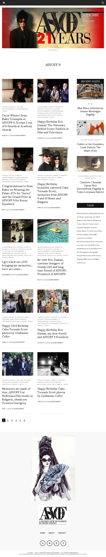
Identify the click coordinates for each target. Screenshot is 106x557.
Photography (43, 117)
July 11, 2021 (42, 279)
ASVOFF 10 (58, 107)
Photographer (84, 252)
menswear (80, 238)
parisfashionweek (83, 248)
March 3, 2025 (7, 135)
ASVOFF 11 (5, 249)
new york (88, 245)
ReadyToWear (82, 255)
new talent (80, 245)
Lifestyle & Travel (54, 115)
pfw (78, 252)
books (85, 220)
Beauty (56, 175)
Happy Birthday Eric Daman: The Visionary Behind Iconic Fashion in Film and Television (53, 126)
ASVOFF (5, 107)
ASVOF (98, 217)
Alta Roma (80, 217)
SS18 (85, 259)
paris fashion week (95, 248)
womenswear (81, 262)
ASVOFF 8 (40, 109)
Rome (89, 255)
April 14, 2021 (7, 342)
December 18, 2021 (9, 274)
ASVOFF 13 (13, 249)
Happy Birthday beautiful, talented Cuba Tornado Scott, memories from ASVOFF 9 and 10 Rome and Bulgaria (52, 193)
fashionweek (96, 220)
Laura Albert (98, 231)
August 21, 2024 (43, 138)
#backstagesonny (83, 213)
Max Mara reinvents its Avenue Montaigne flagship (90, 111)
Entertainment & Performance (15, 109)
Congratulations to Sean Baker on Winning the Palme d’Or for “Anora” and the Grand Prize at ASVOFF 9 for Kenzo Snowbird (17, 195)
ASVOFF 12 (41, 249)
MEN (95, 234)
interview (94, 227)
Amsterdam (88, 217)
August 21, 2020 (43, 342)
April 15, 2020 (42, 401)
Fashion (40, 113)
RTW (93, 255)
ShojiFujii (80, 259)
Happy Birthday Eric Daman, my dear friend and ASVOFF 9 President (52, 333)
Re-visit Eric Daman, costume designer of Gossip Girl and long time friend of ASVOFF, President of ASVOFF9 (52, 267)
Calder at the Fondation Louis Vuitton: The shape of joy (90, 147)
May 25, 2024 (7, 209)
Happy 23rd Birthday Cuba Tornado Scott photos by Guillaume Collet (15, 331)
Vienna (89, 259)
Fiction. (79, 224)
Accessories (42, 107)
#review (101, 213)
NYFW (93, 245)
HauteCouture (94, 224)
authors (79, 220)
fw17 (87, 224)
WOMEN (95, 259)
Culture (19, 107)
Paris (98, 245)
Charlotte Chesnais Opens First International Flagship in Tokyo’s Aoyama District (90, 186)
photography (93, 252)
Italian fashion (81, 231)
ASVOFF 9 (11, 107)
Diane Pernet (20, 135)
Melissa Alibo (88, 234)
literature (80, 234)
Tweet (5, 111)
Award (18, 175)
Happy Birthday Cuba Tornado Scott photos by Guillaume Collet (51, 392)
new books (98, 241)
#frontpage (93, 213)
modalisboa (88, 238)
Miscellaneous (94, 140)
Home (42, 533)
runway (98, 255)
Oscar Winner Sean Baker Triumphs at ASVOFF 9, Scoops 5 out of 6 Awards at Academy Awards (17, 122)
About (52, 533)
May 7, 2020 (6, 408)
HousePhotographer (83, 227)
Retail (90, 104)
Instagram (41, 115)
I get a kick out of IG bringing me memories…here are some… (17, 265)
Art (14, 247)
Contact (62, 533)
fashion (89, 220)
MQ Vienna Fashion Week (86, 241)
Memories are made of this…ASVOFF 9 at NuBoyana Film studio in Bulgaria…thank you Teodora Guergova (17, 395)
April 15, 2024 (42, 207)
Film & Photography (53, 113)
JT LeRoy (90, 231)
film (84, 224)
